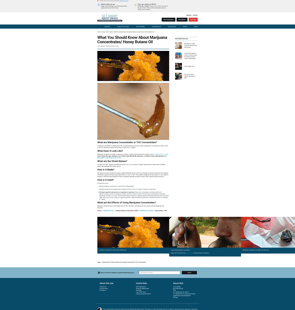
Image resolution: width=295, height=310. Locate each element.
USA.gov (175, 297)
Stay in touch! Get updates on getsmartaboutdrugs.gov (117, 272)
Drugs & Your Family (123, 26)
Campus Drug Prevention (143, 294)
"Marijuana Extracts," (109, 210)
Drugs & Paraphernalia (142, 288)
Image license (190, 253)
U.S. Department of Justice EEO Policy (184, 294)
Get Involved (172, 26)
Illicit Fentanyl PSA (189, 66)
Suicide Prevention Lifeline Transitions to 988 (190, 76)
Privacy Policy (104, 288)
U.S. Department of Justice (181, 292)
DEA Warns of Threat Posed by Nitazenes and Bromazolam (190, 45)
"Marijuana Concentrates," (146, 210)
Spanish (195, 15)
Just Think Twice (141, 292)
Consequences (156, 26)
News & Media (140, 26)
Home (99, 32)
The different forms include (161, 154)
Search (185, 26)
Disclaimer (103, 290)
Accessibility (177, 286)
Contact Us (103, 286)
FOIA (174, 290)
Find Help (193, 19)
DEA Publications (169, 19)
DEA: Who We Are (178, 288)
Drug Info (107, 26)
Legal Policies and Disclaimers (182, 295)
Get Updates (182, 19)
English (188, 15)
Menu (196, 26)
